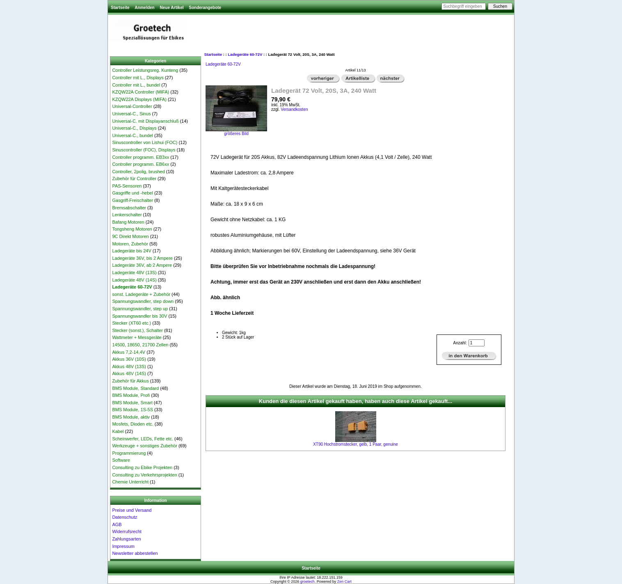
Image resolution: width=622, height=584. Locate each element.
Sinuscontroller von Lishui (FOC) (144, 142)
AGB (116, 524)
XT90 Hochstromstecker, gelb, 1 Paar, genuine (355, 444)
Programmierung (129, 453)
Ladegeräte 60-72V (245, 54)
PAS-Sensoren (127, 185)
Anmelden (144, 7)
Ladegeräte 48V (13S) (134, 272)
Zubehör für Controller (134, 178)
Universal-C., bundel (132, 135)
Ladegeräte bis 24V (131, 250)
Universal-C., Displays (134, 128)
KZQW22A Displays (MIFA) (139, 99)
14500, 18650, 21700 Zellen (140, 344)
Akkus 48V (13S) (129, 366)
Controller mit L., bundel (136, 84)
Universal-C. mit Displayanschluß (145, 121)
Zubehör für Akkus (130, 380)
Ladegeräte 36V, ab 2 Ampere (142, 265)
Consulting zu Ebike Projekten (142, 467)
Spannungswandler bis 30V (139, 316)
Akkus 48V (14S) (129, 373)
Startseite (120, 7)
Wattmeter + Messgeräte (136, 337)
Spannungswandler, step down (143, 301)
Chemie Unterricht (130, 481)
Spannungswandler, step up (140, 308)
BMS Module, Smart (132, 402)
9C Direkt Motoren (130, 236)
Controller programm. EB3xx (140, 157)
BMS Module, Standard (135, 388)
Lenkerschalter (127, 214)
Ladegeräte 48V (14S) (134, 279)
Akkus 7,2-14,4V (128, 352)
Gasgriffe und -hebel (132, 192)
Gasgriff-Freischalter (132, 200)
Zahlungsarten (126, 538)
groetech (307, 581)
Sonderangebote (205, 7)
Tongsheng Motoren (132, 229)
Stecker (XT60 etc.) (131, 323)
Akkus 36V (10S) (129, 359)
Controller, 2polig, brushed (138, 171)
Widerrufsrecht (127, 531)
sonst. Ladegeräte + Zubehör (141, 294)
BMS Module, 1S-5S (132, 409)
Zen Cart (344, 581)
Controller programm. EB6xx (140, 164)
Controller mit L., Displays (137, 77)
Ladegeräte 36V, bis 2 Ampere (142, 258)
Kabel (117, 431)
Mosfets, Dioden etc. (132, 423)
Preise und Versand (131, 510)
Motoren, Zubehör (130, 243)
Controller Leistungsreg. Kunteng (145, 70)
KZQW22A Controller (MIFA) (140, 91)
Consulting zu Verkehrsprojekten (144, 474)
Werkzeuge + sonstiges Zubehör (144, 445)
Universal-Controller (132, 106)
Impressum (123, 546)
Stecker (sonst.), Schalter (137, 330)
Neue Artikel (171, 7)
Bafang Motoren (128, 222)
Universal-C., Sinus (131, 113)
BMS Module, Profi (131, 395)
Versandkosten (294, 109)
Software (121, 460)
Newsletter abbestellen (135, 553)
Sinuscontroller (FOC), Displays (143, 149)
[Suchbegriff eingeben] (463, 6)
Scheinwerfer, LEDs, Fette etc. (142, 438)
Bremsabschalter (129, 207)
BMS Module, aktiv (131, 417)
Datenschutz (124, 517)
